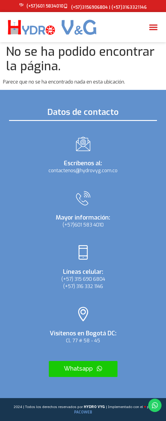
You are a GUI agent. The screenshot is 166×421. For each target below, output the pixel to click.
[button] (153, 27)
